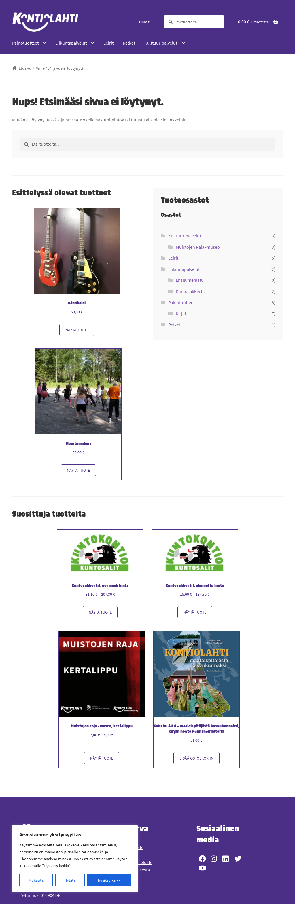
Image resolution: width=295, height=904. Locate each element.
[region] (75, 858)
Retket (174, 325)
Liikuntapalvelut (184, 269)
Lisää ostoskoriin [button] (197, 755)
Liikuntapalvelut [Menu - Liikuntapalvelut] (71, 43)
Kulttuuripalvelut (184, 236)
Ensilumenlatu (190, 280)
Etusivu (25, 68)
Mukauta (36, 880)
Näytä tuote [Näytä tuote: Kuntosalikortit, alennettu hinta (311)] (194, 610)
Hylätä (69, 880)
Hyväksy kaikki (108, 880)
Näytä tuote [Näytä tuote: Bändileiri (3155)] (76, 329)
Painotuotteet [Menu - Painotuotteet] (25, 43)
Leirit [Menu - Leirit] (108, 43)
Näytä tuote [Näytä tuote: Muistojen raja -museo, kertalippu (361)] (102, 755)
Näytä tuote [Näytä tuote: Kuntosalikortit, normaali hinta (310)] (100, 610)
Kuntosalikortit (190, 291)
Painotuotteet (181, 302)
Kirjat (181, 313)
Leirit (173, 258)
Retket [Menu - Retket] (129, 43)
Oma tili (145, 21)
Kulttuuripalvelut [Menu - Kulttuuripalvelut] (160, 43)
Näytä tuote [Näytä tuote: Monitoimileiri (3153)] (78, 468)
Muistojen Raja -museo (198, 247)
